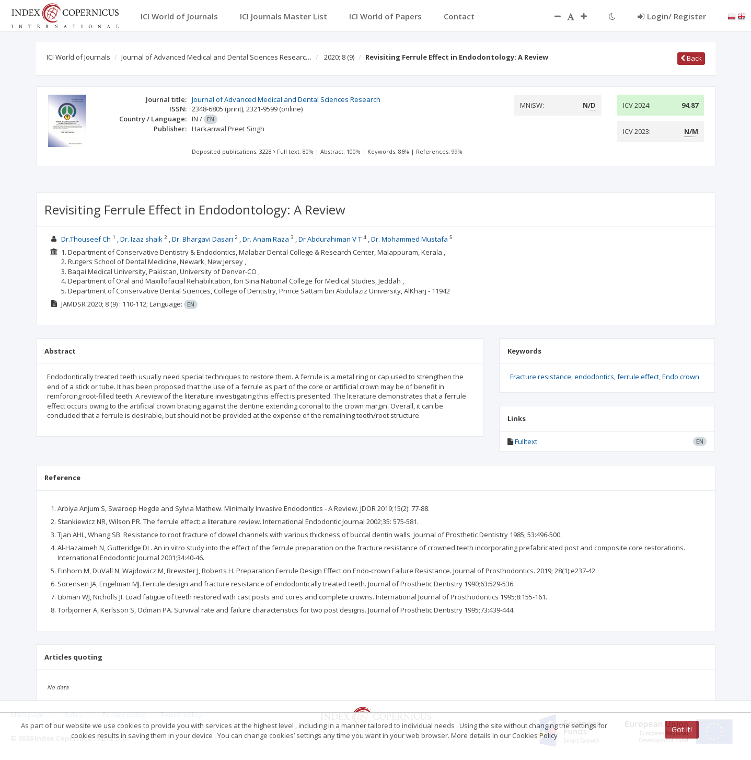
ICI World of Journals (78, 57)
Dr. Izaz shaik (141, 239)
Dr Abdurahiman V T (330, 239)
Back (691, 58)
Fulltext (526, 441)
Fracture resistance (540, 376)
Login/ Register (672, 16)
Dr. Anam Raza (265, 239)
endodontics (594, 376)
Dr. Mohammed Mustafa (409, 239)
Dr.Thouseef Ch (86, 239)
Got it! (682, 729)
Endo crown (680, 376)
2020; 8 (339, 57)
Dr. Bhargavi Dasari (202, 239)
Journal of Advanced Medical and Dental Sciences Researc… (216, 57)
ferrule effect (638, 376)
